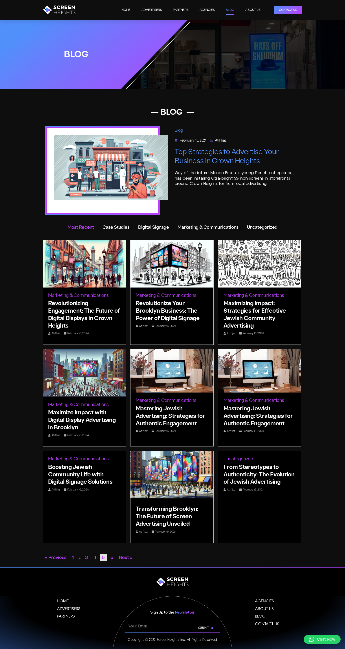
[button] (322, 639)
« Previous (55, 557)
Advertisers (151, 9)
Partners (181, 9)
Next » (125, 557)
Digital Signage (153, 227)
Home (125, 9)
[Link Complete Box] (84, 292)
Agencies (207, 9)
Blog (230, 9)
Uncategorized (262, 227)
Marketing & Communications (208, 227)
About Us (253, 9)
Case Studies (116, 227)
